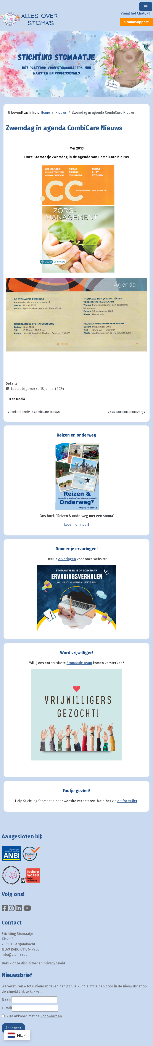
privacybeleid (54, 963)
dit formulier (127, 801)
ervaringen (67, 559)
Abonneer (13, 1028)
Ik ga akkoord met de (32, 1016)
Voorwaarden (51, 1016)
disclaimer (29, 963)
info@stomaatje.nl (16, 954)
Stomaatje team (79, 663)
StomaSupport (136, 22)
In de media (16, 399)
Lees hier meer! (76, 524)
